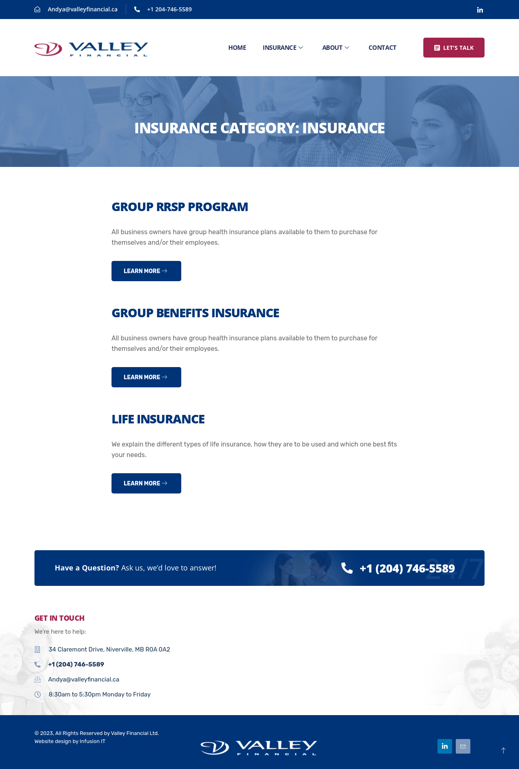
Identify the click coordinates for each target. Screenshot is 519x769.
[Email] (463, 746)
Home (237, 47)
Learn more (145, 271)
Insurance (283, 47)
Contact (383, 47)
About (335, 47)
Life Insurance (158, 418)
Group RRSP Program (180, 206)
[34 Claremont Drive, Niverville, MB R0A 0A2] (375, 651)
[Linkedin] (480, 9)
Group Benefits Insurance (195, 312)
